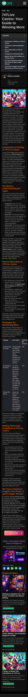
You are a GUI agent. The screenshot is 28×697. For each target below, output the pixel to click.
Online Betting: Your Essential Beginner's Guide (13, 634)
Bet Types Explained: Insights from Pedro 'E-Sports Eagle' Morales (14, 62)
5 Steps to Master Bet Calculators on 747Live (11, 672)
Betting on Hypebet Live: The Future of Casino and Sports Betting (13, 596)
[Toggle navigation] (24, 3)
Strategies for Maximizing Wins (14, 54)
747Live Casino (16, 154)
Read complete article (8, 608)
